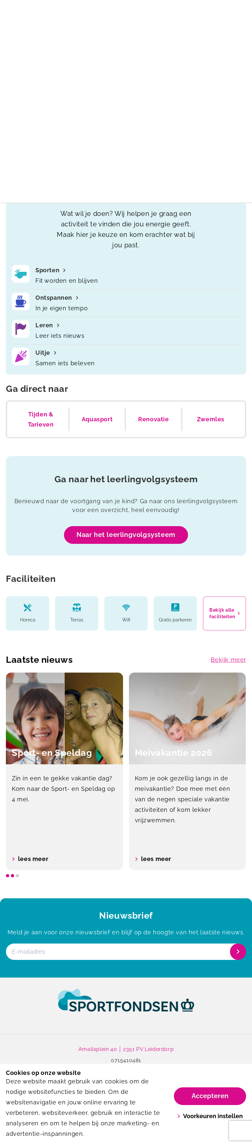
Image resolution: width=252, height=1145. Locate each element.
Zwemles (210, 419)
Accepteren (210, 1096)
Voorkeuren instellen (210, 1116)
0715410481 (126, 1061)
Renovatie (153, 419)
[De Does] (66, 28)
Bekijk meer (228, 659)
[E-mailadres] (125, 952)
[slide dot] (7, 875)
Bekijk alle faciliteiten (224, 613)
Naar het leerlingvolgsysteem (126, 535)
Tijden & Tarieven (41, 419)
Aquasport (97, 419)
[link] (126, 1006)
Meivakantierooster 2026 (126, 8)
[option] (64, 771)
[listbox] (126, 771)
